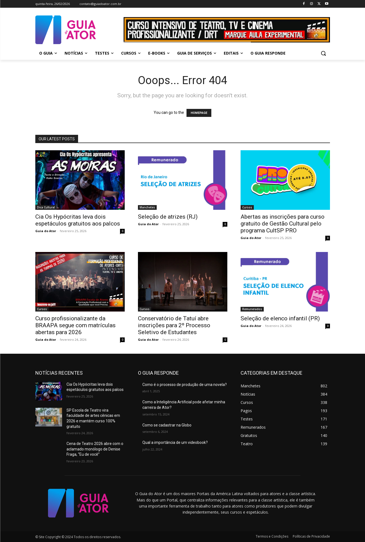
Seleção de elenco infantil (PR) (280, 318)
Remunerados (252, 309)
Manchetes (147, 207)
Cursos (247, 207)
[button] (323, 53)
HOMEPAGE (199, 113)
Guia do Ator (45, 231)
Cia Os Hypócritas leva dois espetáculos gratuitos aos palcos (77, 220)
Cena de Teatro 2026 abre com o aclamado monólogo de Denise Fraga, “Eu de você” (94, 449)
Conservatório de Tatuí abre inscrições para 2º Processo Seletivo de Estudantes (174, 325)
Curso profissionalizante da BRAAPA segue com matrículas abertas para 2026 (75, 325)
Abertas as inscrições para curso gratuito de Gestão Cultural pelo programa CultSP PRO (282, 223)
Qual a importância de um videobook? (175, 442)
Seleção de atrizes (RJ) (168, 216)
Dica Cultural (46, 207)
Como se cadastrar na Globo (166, 425)
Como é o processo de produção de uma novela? (184, 384)
